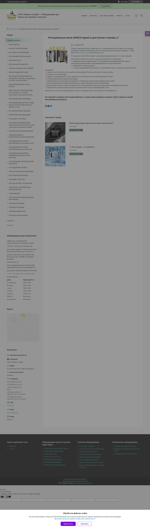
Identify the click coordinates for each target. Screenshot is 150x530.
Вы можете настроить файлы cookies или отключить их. (74, 519)
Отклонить (85, 524)
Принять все (68, 524)
